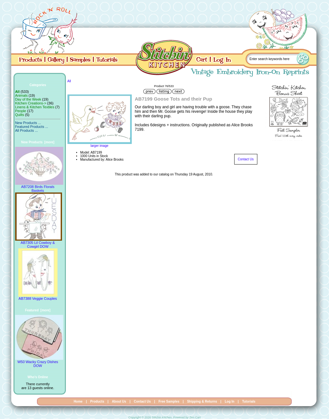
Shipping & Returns (202, 401)
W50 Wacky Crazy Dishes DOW (39, 362)
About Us (119, 401)
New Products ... (28, 123)
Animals (21, 95)
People (20, 111)
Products (97, 401)
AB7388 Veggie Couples (38, 296)
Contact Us (245, 159)
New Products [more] (37, 142)
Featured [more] (37, 310)
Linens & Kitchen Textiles (34, 107)
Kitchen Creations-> (30, 103)
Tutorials (248, 401)
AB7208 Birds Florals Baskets (39, 187)
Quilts (19, 115)
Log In (229, 401)
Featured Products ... (31, 127)
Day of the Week (28, 99)
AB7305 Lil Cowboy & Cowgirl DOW (38, 242)
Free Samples (168, 401)
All (69, 81)
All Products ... (26, 130)
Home (78, 401)
